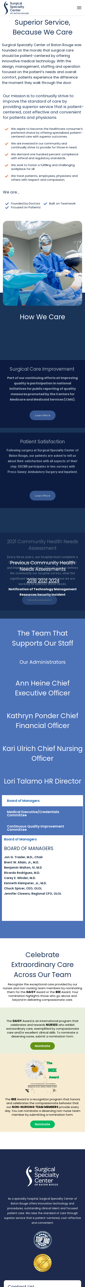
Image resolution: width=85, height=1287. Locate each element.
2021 (42, 580)
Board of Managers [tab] (23, 800)
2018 (32, 580)
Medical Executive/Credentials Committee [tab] (33, 813)
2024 (54, 580)
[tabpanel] (42, 872)
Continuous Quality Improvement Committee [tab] (35, 828)
